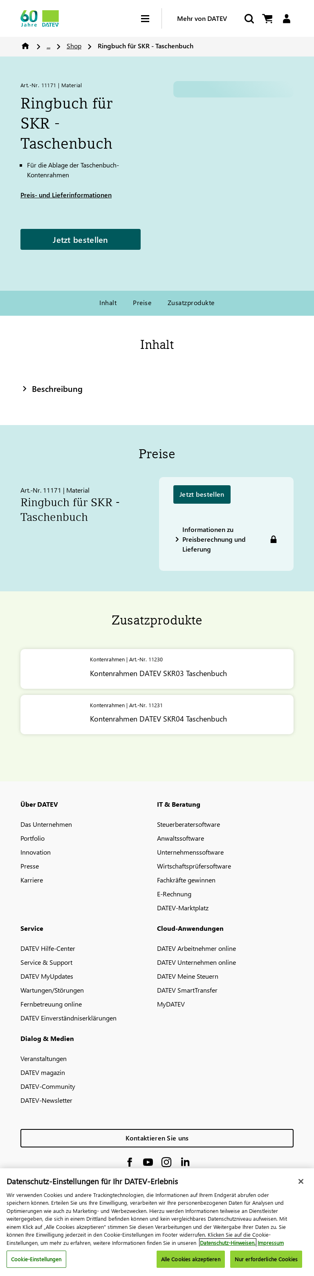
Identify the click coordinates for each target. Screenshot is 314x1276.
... (48, 45)
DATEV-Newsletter (46, 1100)
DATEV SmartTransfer (187, 990)
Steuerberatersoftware (188, 824)
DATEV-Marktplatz (183, 907)
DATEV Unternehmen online (196, 962)
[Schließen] (301, 1181)
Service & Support (46, 962)
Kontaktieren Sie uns (157, 1137)
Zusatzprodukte (191, 302)
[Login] (286, 18)
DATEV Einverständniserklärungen (68, 1018)
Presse (29, 866)
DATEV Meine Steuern (187, 976)
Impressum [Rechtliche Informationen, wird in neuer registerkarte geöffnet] (271, 1242)
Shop (74, 45)
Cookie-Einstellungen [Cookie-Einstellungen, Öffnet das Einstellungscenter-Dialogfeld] (36, 1259)
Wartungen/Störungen (52, 990)
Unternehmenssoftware (190, 852)
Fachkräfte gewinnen (186, 880)
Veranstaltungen (43, 1058)
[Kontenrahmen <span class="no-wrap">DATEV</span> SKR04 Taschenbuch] (157, 715)
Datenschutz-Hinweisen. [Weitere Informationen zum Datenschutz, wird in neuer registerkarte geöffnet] (228, 1242)
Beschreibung (51, 388)
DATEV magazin (42, 1072)
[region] (157, 1222)
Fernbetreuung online (51, 1004)
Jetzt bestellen (80, 239)
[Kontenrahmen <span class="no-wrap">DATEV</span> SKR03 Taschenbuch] (157, 669)
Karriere (31, 880)
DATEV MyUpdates (46, 976)
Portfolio (32, 838)
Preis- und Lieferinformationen (66, 194)
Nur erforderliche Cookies (266, 1259)
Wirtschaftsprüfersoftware (194, 866)
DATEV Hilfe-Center (47, 948)
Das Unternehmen (46, 824)
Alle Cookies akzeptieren (190, 1259)
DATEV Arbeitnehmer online (196, 948)
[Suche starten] (248, 19)
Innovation (35, 852)
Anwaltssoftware (180, 838)
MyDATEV (171, 1004)
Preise (142, 302)
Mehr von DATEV (202, 18)
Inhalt (108, 302)
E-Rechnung (174, 893)
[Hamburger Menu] (151, 19)
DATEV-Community (47, 1086)
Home (25, 46)
